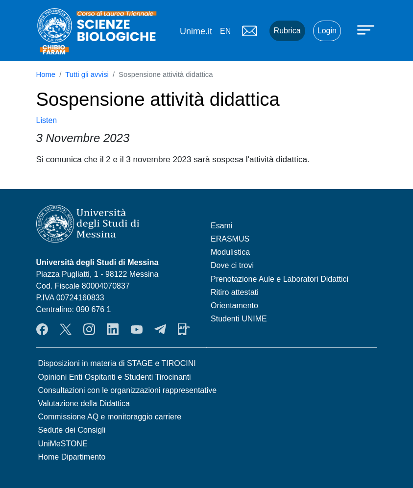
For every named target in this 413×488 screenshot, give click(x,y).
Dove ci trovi (232, 265)
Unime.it (196, 31)
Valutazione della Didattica (84, 403)
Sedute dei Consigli (72, 430)
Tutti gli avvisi (87, 74)
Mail (250, 31)
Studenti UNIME (239, 319)
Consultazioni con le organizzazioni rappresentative (127, 390)
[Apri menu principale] (367, 29)
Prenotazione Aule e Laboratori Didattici (279, 279)
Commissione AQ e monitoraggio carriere (110, 417)
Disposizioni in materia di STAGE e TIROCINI (117, 363)
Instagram (89, 329)
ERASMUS (230, 239)
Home (46, 74)
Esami (221, 225)
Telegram (160, 329)
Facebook (42, 329)
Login (327, 30)
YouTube (137, 329)
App (184, 329)
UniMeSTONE (63, 443)
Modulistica (230, 252)
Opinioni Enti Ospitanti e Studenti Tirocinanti (114, 377)
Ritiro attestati (235, 292)
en (225, 31)
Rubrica (287, 30)
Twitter (66, 329)
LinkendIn (113, 329)
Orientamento (234, 305)
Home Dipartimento (72, 457)
